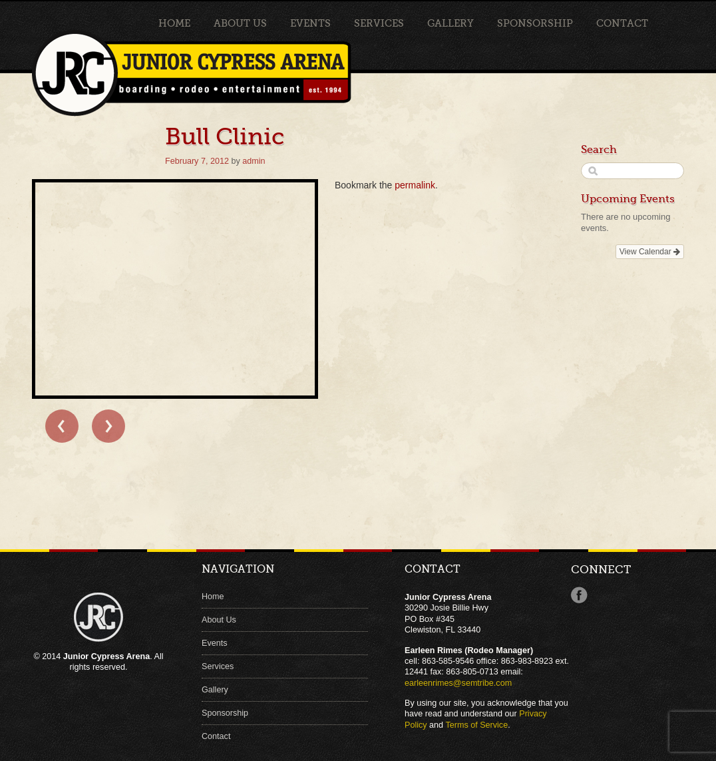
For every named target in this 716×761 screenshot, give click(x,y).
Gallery (450, 23)
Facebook (579, 595)
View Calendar (650, 251)
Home (174, 23)
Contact (622, 23)
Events (310, 23)
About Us (240, 23)
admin (253, 161)
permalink (415, 185)
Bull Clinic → (108, 426)
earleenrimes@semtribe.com (458, 683)
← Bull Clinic (62, 426)
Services (379, 23)
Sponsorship (535, 23)
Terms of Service (476, 725)
